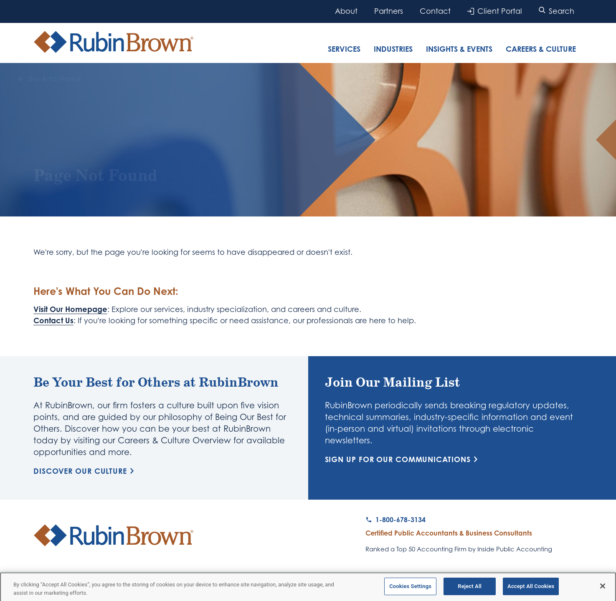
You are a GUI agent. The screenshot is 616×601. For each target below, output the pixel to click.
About (346, 11)
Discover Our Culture (85, 471)
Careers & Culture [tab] (541, 48)
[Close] (602, 588)
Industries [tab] (393, 48)
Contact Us (53, 320)
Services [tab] (344, 48)
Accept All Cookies (530, 589)
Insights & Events (459, 48)
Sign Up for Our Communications (403, 459)
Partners (388, 11)
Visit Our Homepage (70, 309)
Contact (435, 11)
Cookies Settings (410, 589)
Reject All (470, 589)
